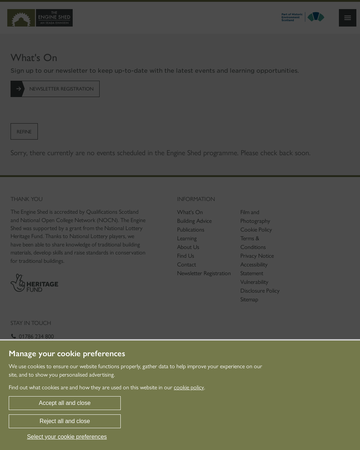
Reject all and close (65, 421)
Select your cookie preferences (67, 437)
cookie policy (189, 387)
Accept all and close (65, 403)
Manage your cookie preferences (67, 353)
